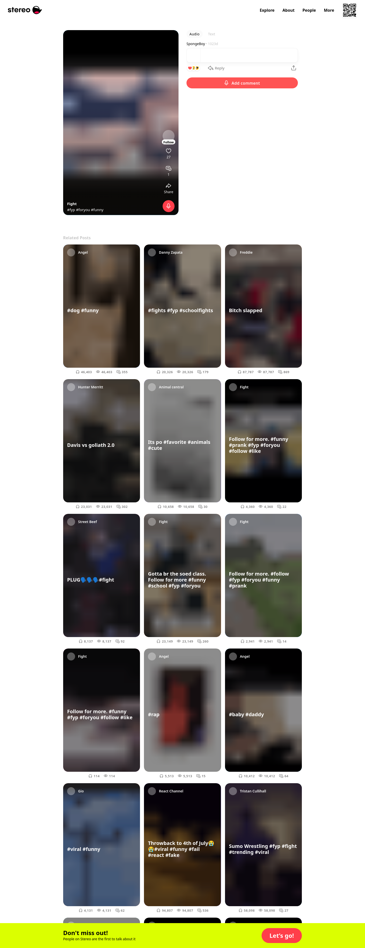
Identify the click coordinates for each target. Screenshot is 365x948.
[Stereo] (25, 10)
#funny (97, 209)
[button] (282, 935)
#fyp (71, 209)
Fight (72, 203)
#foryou (83, 209)
